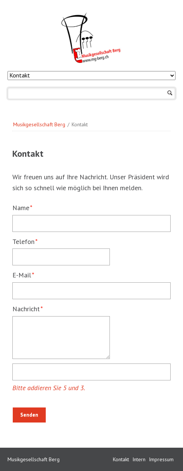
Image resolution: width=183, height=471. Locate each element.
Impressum (161, 459)
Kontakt (121, 459)
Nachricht (27, 308)
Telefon (27, 241)
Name (27, 207)
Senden (29, 414)
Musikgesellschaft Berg (39, 124)
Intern (139, 459)
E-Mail (27, 274)
